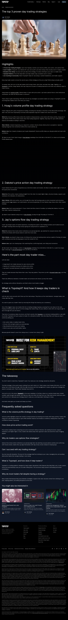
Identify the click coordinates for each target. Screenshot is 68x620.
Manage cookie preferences (30, 548)
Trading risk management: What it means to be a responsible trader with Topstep (56, 507)
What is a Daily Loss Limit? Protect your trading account (33, 506)
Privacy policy (4, 548)
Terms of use (10, 548)
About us (55, 528)
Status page (25, 532)
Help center (25, 530)
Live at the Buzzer (17, 249)
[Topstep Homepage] (5, 2)
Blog (49, 1)
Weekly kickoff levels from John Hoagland (10, 506)
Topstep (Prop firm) (42, 528)
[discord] (65, 548)
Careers (54, 532)
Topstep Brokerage (41, 530)
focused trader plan (55, 272)
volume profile (15, 92)
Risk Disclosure (61, 562)
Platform (44, 1)
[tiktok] (63, 548)
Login (59, 1)
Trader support (26, 528)
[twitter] (54, 548)
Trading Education (9, 7)
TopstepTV (5, 86)
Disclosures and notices (19, 548)
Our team (55, 530)
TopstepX (40, 314)
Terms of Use (42, 587)
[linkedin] (61, 548)
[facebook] (52, 548)
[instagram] (59, 548)
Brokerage (39, 1)
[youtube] (56, 548)
